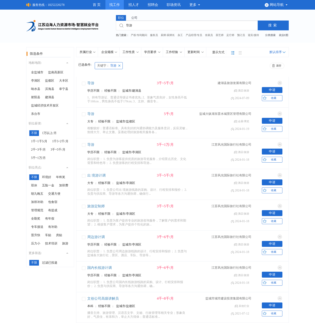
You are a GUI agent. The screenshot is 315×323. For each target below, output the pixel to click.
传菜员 (209, 35)
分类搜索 (270, 35)
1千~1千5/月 (39, 141)
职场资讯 (174, 5)
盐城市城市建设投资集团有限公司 (228, 298)
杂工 (180, 35)
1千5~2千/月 (60, 141)
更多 (194, 5)
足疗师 (230, 35)
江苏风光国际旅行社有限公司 (231, 144)
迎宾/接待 (253, 35)
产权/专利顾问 (139, 35)
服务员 (154, 35)
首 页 (97, 5)
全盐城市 (37, 72)
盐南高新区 (55, 72)
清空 (278, 65)
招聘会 (153, 5)
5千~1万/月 (38, 158)
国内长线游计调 (99, 268)
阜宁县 (63, 89)
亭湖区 (35, 80)
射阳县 (35, 97)
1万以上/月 (49, 133)
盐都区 (49, 80)
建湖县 (49, 97)
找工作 (114, 5)
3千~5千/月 (58, 149)
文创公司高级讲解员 (103, 298)
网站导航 (276, 5)
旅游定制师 (96, 206)
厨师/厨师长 (168, 35)
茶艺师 (220, 35)
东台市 (35, 113)
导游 (106, 65)
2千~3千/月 (38, 149)
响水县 (35, 89)
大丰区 (63, 80)
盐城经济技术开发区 (45, 105)
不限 (34, 133)
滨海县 (49, 89)
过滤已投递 (49, 262)
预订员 (241, 35)
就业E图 (283, 35)
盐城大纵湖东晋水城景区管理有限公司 (225, 113)
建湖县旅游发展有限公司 (234, 83)
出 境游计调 (96, 175)
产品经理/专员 (194, 35)
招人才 (133, 5)
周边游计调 (96, 237)
